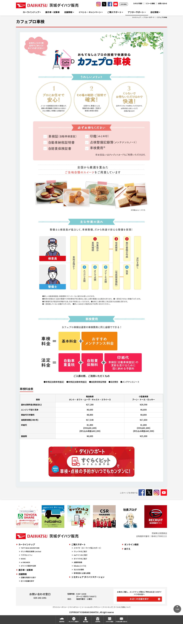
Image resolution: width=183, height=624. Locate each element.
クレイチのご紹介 (80, 551)
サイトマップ (107, 607)
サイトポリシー (74, 607)
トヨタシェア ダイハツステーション (87, 576)
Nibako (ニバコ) (80, 566)
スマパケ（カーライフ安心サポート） (88, 548)
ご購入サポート (114, 12)
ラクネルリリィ (27, 555)
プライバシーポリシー (60, 607)
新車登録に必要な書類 (82, 573)
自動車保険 (78, 562)
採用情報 (123, 4)
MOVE (23, 558)
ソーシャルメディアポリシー (91, 607)
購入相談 (85, 621)
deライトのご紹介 (81, 555)
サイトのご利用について (122, 607)
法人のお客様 (79, 569)
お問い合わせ (162, 3)
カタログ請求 (137, 3)
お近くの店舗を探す (139, 598)
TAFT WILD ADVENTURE (30, 548)
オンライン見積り (74, 621)
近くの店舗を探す (27, 581)
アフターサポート (136, 12)
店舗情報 (68, 12)
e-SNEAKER (25, 562)
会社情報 (154, 12)
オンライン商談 (131, 544)
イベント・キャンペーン (90, 12)
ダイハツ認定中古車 (28, 566)
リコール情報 (150, 3)
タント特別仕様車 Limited (31, 551)
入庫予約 (97, 621)
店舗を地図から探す (28, 577)
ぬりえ (127, 548)
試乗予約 (61, 621)
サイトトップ (136, 17)
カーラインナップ (31, 12)
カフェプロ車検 (162, 17)
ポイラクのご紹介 (80, 558)
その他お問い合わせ (121, 621)
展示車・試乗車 (52, 12)
